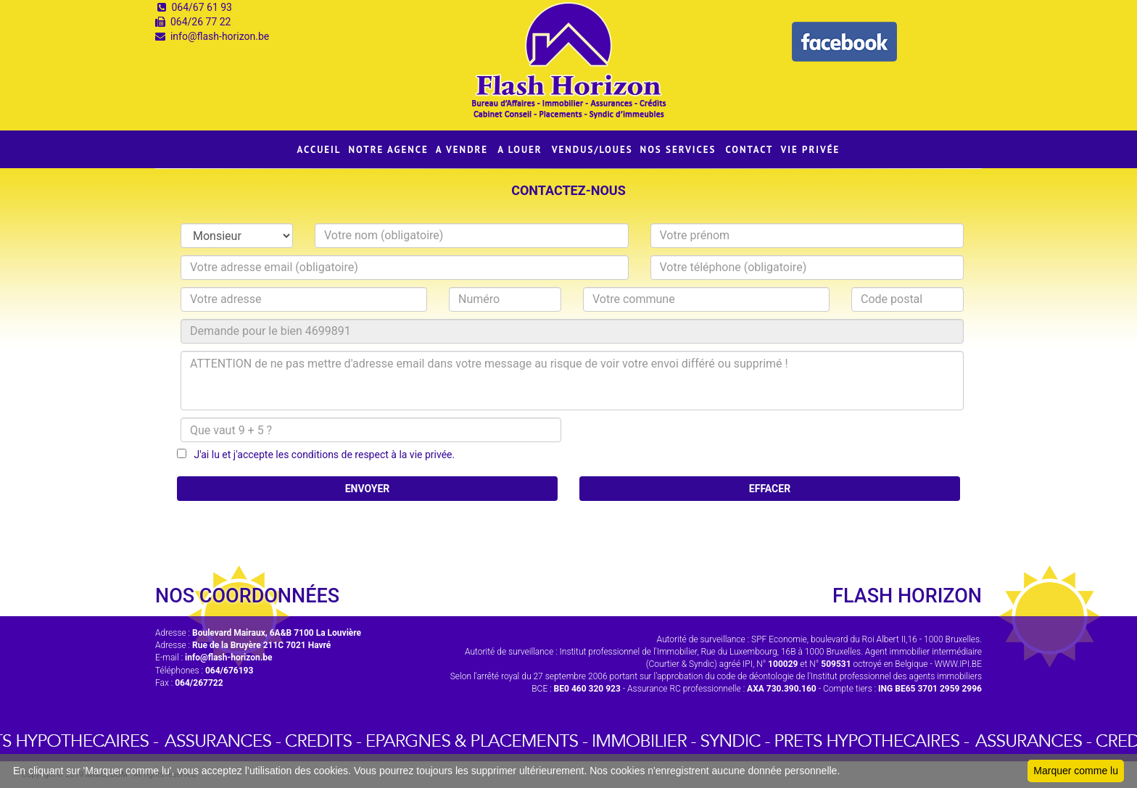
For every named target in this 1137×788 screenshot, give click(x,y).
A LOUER (519, 150)
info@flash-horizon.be (219, 36)
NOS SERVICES (678, 150)
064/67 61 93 (201, 7)
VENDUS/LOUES (592, 150)
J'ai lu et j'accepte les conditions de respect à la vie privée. (320, 454)
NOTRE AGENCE (389, 150)
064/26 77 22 (200, 22)
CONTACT (749, 150)
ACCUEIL (319, 150)
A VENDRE (462, 150)
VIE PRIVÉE (810, 150)
